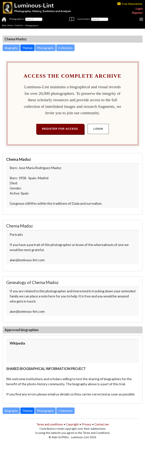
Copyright (72, 424)
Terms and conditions (49, 424)
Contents (19, 25)
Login (139, 8)
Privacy (86, 424)
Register (137, 12)
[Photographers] (33, 19)
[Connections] (99, 19)
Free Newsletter (130, 4)
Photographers (31, 25)
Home (10, 25)
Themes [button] (27, 48)
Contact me (101, 424)
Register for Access (60, 128)
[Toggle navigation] (141, 19)
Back (4, 25)
